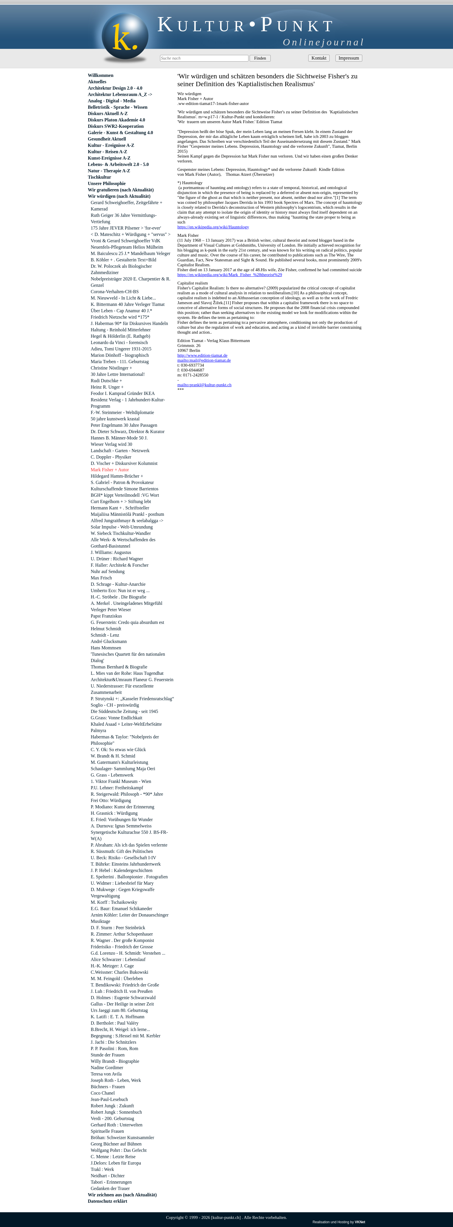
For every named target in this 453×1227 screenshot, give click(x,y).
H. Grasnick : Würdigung (114, 813)
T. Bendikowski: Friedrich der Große (125, 984)
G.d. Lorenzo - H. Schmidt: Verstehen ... (128, 953)
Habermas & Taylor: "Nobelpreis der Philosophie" (125, 740)
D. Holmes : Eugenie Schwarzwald (123, 997)
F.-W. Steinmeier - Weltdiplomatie (122, 412)
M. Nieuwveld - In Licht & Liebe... (123, 297)
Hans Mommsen (106, 647)
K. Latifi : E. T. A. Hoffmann (117, 1016)
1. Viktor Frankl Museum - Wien (121, 781)
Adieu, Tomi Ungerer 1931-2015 (121, 348)
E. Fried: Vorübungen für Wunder (122, 819)
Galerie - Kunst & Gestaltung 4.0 (120, 132)
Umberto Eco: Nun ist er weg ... (120, 590)
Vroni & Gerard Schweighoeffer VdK (125, 240)
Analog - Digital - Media (111, 100)
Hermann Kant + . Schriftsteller (120, 507)
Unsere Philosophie (107, 183)
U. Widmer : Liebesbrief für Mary (122, 883)
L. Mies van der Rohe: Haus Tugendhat (127, 673)
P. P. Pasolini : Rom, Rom (114, 1048)
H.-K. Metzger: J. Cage (112, 965)
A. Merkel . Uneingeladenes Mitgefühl (126, 603)
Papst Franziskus (106, 616)
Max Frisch (101, 577)
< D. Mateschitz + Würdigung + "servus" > (130, 234)
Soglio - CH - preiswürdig (115, 705)
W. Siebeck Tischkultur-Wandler (121, 533)
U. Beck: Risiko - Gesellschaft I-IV (123, 857)
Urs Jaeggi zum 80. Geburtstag (119, 1010)
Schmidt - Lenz (105, 635)
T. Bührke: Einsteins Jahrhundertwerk (126, 864)
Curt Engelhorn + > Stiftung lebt (121, 501)
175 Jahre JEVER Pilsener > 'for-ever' (126, 228)
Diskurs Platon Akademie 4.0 (116, 119)
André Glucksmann (109, 641)
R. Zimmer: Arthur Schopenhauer (122, 934)
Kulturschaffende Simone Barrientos (124, 488)
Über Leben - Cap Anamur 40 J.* (121, 310)
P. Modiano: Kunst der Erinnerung (122, 806)
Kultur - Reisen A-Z (107, 151)
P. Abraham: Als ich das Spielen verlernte (129, 844)
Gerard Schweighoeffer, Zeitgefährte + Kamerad (126, 205)
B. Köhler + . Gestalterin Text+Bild (123, 259)
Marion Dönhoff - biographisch (120, 355)
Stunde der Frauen (108, 1054)
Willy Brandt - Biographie (115, 1061)
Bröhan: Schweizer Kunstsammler (122, 1137)
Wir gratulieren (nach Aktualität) (121, 189)
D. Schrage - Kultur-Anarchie (118, 584)
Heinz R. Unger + (107, 387)
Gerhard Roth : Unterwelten (116, 1124)
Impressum (349, 58)
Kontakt (318, 58)
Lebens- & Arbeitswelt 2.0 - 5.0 (118, 164)
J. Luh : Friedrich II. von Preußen (122, 991)
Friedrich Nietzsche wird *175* (120, 317)
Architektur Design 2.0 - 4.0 (115, 88)
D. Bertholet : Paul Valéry (114, 1023)
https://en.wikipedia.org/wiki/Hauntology (213, 227)
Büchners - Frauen (108, 1086)
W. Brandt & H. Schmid (113, 755)
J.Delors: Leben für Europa (116, 1163)
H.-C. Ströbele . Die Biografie (118, 596)
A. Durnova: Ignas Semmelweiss (121, 825)
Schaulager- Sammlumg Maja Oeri (123, 768)
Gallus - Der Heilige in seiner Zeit (122, 1003)
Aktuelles (97, 81)
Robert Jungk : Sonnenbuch (116, 1112)
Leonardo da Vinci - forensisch (119, 342)
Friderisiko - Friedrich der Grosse (122, 946)
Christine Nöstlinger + (111, 367)
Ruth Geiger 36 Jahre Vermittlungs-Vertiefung (124, 218)
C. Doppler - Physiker (111, 456)
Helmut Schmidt (106, 628)
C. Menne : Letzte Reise (113, 1156)
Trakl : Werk (102, 1169)
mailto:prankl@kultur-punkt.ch (204, 384)
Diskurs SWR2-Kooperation (116, 126)
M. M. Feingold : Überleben (117, 978)
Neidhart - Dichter (108, 1175)
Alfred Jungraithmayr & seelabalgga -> (127, 520)
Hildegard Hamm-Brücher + (117, 476)
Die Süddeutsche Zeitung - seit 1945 (124, 711)
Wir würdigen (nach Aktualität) (119, 196)
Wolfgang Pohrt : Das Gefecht (118, 1150)
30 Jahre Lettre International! (118, 374)
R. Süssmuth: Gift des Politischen (122, 851)
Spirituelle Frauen (107, 1131)
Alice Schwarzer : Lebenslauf (118, 959)
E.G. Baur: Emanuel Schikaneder (121, 908)
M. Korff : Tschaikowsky (114, 902)
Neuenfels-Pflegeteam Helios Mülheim (127, 247)
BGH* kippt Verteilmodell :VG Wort (125, 495)
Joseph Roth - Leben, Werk (116, 1080)
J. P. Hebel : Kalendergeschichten (122, 870)
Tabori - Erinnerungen (111, 1182)
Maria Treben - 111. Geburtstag (120, 361)
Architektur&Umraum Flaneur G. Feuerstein (132, 679)
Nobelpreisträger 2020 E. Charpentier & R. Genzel (130, 282)
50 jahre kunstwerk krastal (115, 418)
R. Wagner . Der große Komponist (122, 940)
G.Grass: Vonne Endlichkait (116, 717)
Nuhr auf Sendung (108, 571)
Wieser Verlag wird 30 (111, 444)
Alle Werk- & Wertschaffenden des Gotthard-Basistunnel (123, 542)
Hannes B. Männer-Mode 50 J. (119, 437)
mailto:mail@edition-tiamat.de (204, 360)
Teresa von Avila (106, 1073)
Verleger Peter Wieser (111, 609)
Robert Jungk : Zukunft (112, 1105)
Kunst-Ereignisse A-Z (109, 158)
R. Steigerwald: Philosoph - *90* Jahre (127, 794)
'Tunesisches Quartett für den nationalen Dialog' (128, 657)
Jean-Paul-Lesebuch (109, 1099)
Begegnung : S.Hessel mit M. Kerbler (125, 1035)
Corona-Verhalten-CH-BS (115, 291)
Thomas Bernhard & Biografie (119, 666)
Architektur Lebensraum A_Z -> (120, 94)
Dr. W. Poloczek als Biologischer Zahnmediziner (121, 269)
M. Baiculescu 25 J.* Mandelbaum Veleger (130, 253)
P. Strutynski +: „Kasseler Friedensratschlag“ (132, 698)
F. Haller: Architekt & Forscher (119, 565)
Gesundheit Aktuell (107, 138)
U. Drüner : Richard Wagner (117, 558)
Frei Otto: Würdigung (111, 800)
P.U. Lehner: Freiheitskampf (117, 787)
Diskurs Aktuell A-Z (108, 113)
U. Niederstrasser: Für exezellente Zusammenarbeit (122, 689)
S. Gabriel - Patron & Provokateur (122, 482)
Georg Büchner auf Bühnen (116, 1143)
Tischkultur (99, 177)
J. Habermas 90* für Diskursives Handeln (129, 323)
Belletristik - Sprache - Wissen (118, 107)
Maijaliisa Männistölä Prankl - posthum (127, 514)
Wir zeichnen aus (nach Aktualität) (122, 1194)
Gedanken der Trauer (110, 1188)
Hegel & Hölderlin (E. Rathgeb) (120, 336)
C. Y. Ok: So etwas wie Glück (118, 749)
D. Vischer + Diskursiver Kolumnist (124, 463)
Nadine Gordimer (107, 1067)
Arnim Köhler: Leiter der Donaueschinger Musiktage (129, 918)
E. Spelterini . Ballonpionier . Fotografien (129, 876)
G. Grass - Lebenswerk (112, 775)
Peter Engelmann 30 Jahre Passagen (124, 425)
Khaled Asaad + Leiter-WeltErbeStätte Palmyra (126, 727)
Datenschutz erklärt (107, 1201)
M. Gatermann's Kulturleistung (119, 762)
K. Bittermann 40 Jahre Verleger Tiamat (128, 304)
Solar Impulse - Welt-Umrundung (122, 526)
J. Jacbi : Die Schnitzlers (113, 1042)
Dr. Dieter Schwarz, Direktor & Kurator (127, 431)
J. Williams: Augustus (111, 552)
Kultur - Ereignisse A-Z (111, 145)
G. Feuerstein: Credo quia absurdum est (127, 622)
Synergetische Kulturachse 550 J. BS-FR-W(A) (129, 835)
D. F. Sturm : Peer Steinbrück (118, 927)
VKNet (360, 1222)
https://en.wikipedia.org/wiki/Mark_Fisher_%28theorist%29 (229, 274)
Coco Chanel (103, 1093)
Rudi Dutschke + (106, 380)
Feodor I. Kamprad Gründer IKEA (123, 393)
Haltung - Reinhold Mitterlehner (121, 329)
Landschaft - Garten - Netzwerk (120, 450)
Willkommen (101, 75)
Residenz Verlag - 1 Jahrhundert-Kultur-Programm (128, 403)
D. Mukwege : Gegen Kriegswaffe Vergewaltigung (123, 892)
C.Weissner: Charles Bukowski (119, 972)
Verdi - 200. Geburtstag (112, 1118)
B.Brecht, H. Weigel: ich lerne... (120, 1029)
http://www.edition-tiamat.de (202, 355)
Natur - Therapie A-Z (109, 170)
